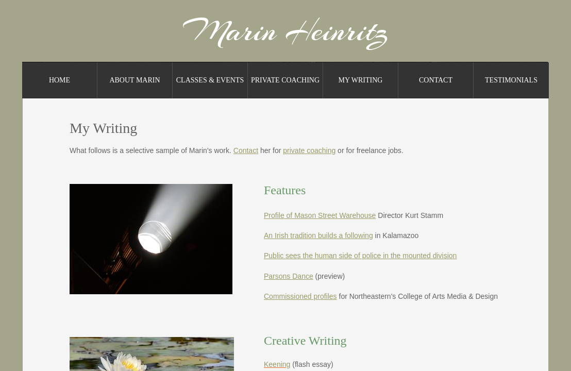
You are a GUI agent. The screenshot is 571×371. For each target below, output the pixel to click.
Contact (435, 80)
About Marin (134, 80)
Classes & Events (210, 80)
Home (59, 80)
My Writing (361, 80)
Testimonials (511, 80)
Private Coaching (285, 80)
